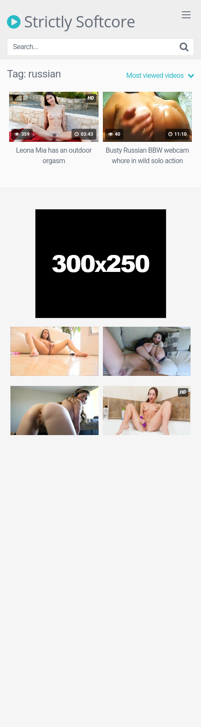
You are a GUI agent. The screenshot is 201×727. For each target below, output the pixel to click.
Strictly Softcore (71, 22)
